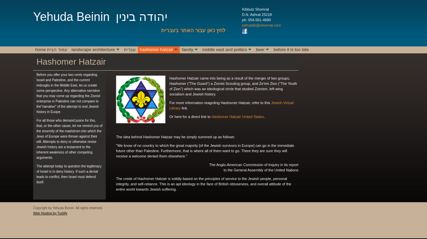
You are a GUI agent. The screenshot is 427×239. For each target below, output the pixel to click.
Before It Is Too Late (291, 49)
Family (187, 49)
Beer (260, 49)
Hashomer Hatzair (156, 49)
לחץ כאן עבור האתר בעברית (193, 30)
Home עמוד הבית (51, 49)
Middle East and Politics (224, 49)
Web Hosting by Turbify (50, 213)
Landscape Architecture (93, 49)
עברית (130, 49)
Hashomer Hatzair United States (238, 117)
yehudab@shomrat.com (261, 25)
